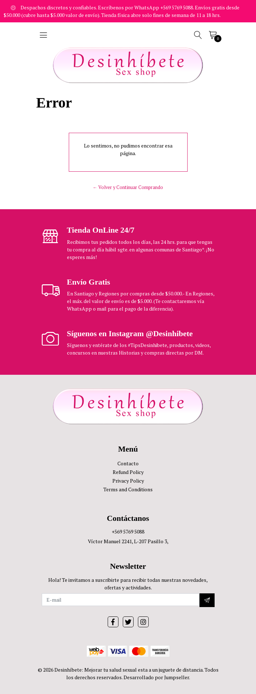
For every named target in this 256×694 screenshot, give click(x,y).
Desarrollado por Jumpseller (156, 677)
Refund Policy (128, 472)
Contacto (128, 463)
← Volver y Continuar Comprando (128, 187)
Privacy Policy (128, 480)
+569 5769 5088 (128, 531)
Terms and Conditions (128, 489)
